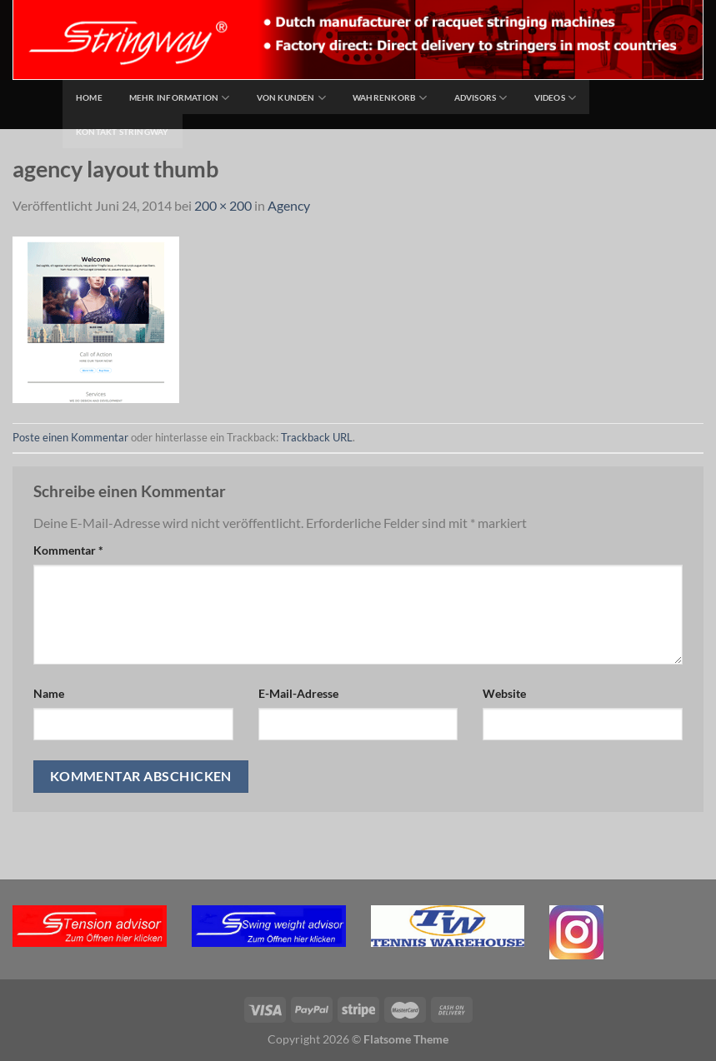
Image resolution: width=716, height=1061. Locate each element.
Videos (555, 98)
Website (504, 693)
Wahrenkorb (390, 98)
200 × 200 (223, 205)
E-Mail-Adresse (298, 693)
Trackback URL (317, 437)
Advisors (481, 98)
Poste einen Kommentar (70, 437)
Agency (289, 205)
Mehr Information (179, 98)
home (89, 97)
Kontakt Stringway (122, 132)
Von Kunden (292, 98)
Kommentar (68, 550)
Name (48, 693)
